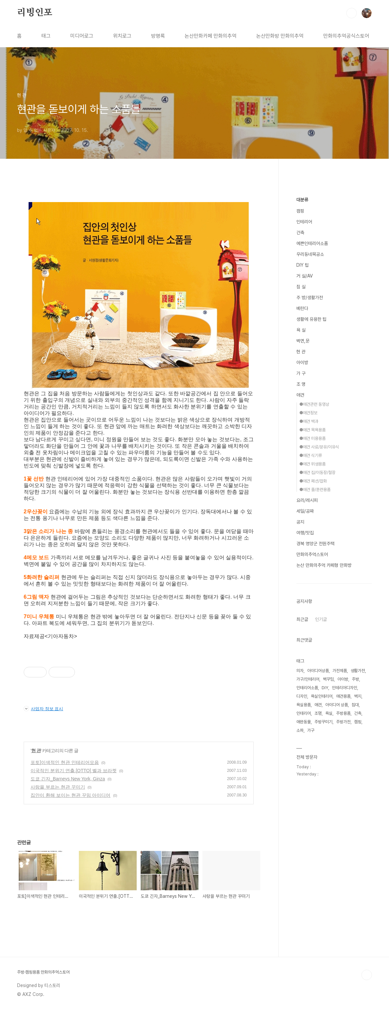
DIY (325, 687)
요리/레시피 (307, 500)
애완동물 (303, 721)
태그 (46, 36)
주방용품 (343, 713)
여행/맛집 (305, 532)
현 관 (36, 750)
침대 (355, 704)
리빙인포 (34, 12)
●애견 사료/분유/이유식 (319, 446)
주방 (355, 679)
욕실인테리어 (321, 696)
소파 (300, 730)
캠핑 (300, 211)
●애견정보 (308, 412)
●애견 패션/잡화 (313, 481)
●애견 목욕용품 (312, 429)
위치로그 (122, 36)
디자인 (301, 696)
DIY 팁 (302, 265)
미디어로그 (81, 36)
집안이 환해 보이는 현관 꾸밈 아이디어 (70, 795)
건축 (300, 232)
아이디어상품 (318, 670)
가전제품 (339, 670)
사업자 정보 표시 (43, 708)
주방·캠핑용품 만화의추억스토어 (43, 972)
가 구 (301, 373)
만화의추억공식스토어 (346, 36)
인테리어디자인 (344, 687)
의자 (300, 670)
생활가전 (358, 670)
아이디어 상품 (336, 704)
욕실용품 (303, 704)
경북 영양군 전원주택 (315, 543)
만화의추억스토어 (312, 554)
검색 (351, 13)
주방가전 (343, 721)
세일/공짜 (305, 511)
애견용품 (343, 696)
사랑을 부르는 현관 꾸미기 (58, 787)
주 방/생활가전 (309, 297)
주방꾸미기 (323, 721)
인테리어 (304, 221)
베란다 (302, 308)
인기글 (321, 619)
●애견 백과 (308, 421)
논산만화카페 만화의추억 (211, 36)
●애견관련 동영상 (314, 404)
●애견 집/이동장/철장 (317, 472)
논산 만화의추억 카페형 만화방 (324, 565)
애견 (300, 395)
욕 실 (301, 330)
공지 (300, 522)
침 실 (301, 286)
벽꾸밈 (328, 679)
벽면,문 (302, 340)
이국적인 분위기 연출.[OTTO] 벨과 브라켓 (74, 770)
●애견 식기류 (310, 455)
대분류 (302, 199)
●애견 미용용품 (312, 438)
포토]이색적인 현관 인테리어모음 (65, 762)
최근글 (302, 619)
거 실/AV (304, 275)
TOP (366, 975)
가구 (310, 730)
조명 (318, 713)
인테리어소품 (307, 687)
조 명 (301, 384)
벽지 (357, 696)
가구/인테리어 (307, 679)
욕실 (328, 713)
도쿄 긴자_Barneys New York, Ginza (68, 778)
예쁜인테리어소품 (312, 243)
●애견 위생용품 (312, 464)
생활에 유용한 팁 (311, 319)
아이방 (302, 362)
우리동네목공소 (310, 254)
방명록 (158, 36)
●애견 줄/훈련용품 (315, 489)
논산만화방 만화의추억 (280, 36)
